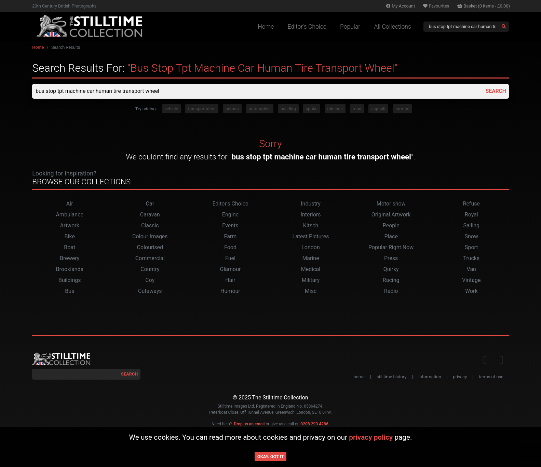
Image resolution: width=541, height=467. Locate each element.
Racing (391, 280)
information (429, 377)
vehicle (171, 109)
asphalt (378, 109)
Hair (230, 280)
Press (391, 258)
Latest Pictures (311, 237)
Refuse (471, 204)
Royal (471, 215)
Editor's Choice (306, 26)
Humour (230, 291)
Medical (310, 269)
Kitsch (311, 226)
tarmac (402, 109)
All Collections (392, 26)
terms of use (491, 377)
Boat (69, 247)
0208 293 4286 (314, 424)
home (358, 377)
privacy (460, 377)
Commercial (150, 258)
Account (400, 6)
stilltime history (391, 377)
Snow (471, 237)
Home (266, 26)
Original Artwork (391, 215)
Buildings (69, 280)
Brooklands (69, 269)
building (288, 109)
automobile (260, 109)
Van (471, 269)
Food (230, 247)
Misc (311, 291)
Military (311, 280)
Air (69, 204)
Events (230, 226)
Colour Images (150, 237)
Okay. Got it (270, 456)
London (310, 247)
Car (150, 204)
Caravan (150, 215)
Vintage (471, 280)
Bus (69, 291)
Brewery (69, 258)
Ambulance (69, 215)
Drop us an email (249, 424)
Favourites (436, 6)
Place (391, 237)
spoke (311, 109)
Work (471, 291)
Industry (311, 204)
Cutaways (150, 291)
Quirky (391, 269)
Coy (149, 280)
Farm (230, 237)
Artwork (69, 226)
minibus (335, 109)
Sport (471, 247)
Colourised (150, 247)
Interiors (311, 215)
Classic (150, 226)
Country (150, 269)
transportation (202, 109)
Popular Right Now (391, 247)
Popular (350, 26)
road (357, 109)
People (391, 226)
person (232, 109)
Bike (70, 237)
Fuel (230, 258)
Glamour (230, 269)
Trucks (471, 258)
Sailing (471, 226)
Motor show (391, 204)
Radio (391, 291)
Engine (230, 215)
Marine (310, 258)
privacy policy (371, 437)
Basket (483, 6)
